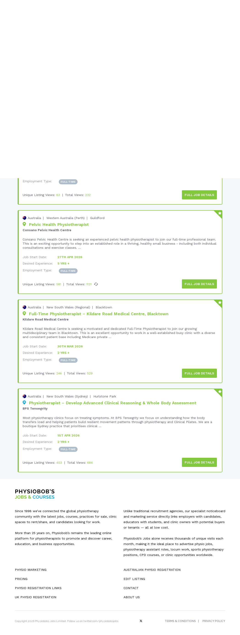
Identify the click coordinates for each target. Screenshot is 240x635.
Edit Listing (134, 577)
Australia (34, 217)
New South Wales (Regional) (68, 306)
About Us (132, 595)
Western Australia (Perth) (65, 217)
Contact (131, 586)
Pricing (21, 577)
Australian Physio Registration (152, 568)
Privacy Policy (214, 619)
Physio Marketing (30, 568)
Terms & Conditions (179, 619)
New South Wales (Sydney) (67, 395)
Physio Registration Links (38, 586)
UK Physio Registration (35, 595)
